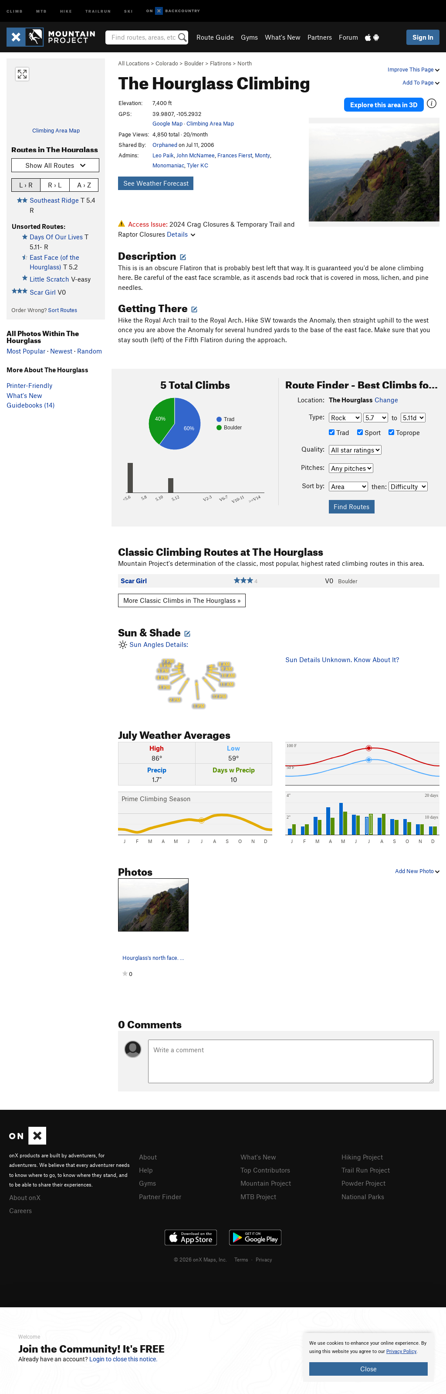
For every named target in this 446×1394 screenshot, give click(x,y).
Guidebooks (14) (31, 405)
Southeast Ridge (54, 200)
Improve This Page (413, 69)
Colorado (166, 63)
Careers (20, 1210)
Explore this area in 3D (384, 104)
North (244, 63)
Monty (262, 155)
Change (386, 400)
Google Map (167, 123)
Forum (348, 37)
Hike (66, 11)
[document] (368, 1357)
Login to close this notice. (123, 1359)
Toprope (404, 432)
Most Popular (26, 351)
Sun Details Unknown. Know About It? (342, 659)
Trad (339, 432)
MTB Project (258, 1195)
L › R (26, 184)
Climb (15, 11)
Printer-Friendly (29, 385)
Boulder (194, 63)
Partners (319, 37)
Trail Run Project (365, 1169)
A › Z (84, 184)
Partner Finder (160, 1195)
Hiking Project (362, 1157)
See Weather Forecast (156, 183)
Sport (369, 432)
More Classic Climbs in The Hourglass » (182, 600)
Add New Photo (417, 870)
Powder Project (363, 1182)
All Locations (133, 63)
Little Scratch (49, 279)
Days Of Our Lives (56, 237)
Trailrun (98, 11)
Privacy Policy (401, 1351)
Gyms (249, 37)
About (148, 1157)
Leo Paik (163, 155)
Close (368, 1369)
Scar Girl (43, 292)
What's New (283, 37)
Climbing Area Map (56, 130)
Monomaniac (168, 165)
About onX (25, 1197)
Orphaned (164, 144)
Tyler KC (197, 165)
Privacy (264, 1258)
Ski (128, 11)
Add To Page (420, 82)
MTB (41, 11)
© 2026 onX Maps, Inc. (200, 1258)
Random (89, 351)
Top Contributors (265, 1169)
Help (146, 1169)
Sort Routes (62, 309)
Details (181, 234)
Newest (61, 351)
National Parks (362, 1195)
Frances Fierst (234, 155)
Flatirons (220, 63)
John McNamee (195, 155)
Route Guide (215, 37)
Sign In (422, 37)
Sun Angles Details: (195, 675)
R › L (54, 184)
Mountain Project (265, 1182)
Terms (241, 1258)
